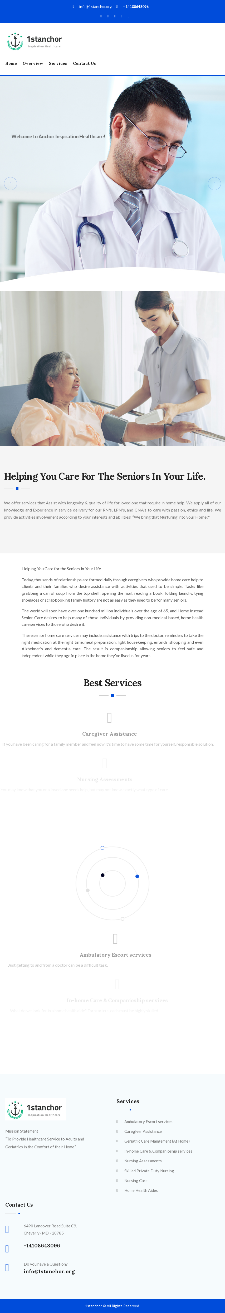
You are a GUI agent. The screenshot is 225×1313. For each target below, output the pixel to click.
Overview (33, 63)
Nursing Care (136, 1180)
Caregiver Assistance (108, 733)
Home (11, 63)
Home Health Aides (141, 1190)
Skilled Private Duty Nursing (149, 1170)
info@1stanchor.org (49, 1271)
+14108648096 (136, 6)
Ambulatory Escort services (117, 954)
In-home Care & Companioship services (158, 1151)
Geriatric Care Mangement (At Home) (157, 1141)
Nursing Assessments (143, 1160)
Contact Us (84, 63)
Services (58, 63)
